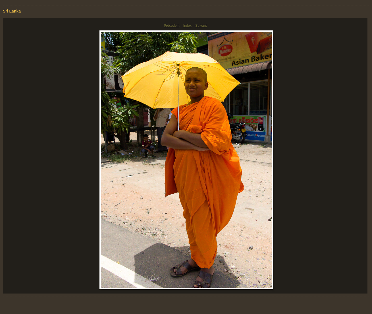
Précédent (172, 26)
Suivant (201, 26)
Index (187, 26)
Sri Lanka (12, 11)
